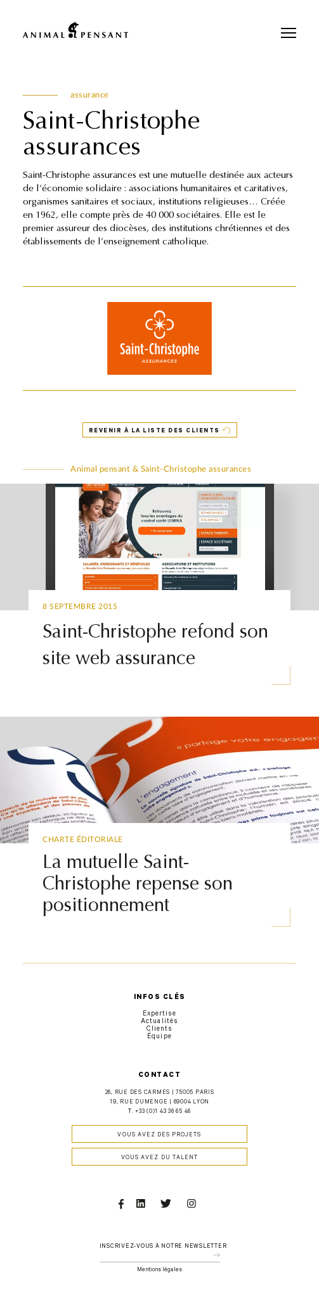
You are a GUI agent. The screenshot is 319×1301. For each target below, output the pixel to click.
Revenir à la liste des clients (154, 431)
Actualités (159, 1022)
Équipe (159, 1037)
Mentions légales (159, 1270)
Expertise (159, 1014)
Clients (159, 1029)
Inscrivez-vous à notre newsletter (163, 1246)
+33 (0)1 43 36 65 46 (163, 1112)
